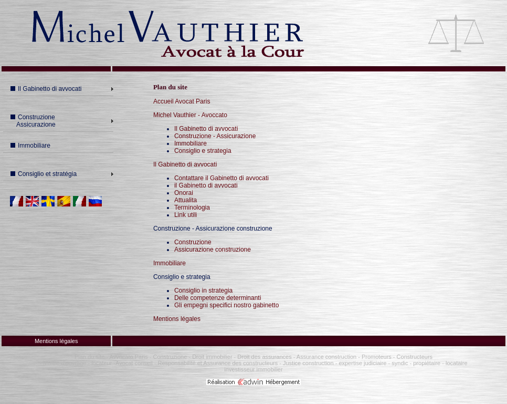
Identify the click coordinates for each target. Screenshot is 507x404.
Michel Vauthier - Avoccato (190, 115)
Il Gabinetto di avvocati (45, 88)
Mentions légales (176, 319)
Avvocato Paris (129, 357)
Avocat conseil (134, 363)
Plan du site (89, 357)
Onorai (183, 192)
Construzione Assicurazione (32, 120)
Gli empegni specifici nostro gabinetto (226, 305)
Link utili (185, 215)
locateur (101, 363)
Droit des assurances (265, 357)
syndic (400, 363)
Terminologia (192, 207)
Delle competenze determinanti (217, 298)
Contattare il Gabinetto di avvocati (221, 178)
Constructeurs (414, 357)
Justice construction (308, 363)
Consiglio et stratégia (43, 174)
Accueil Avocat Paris (181, 101)
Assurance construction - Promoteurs (343, 357)
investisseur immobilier (253, 369)
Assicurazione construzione (212, 249)
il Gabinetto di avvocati (206, 185)
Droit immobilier (212, 357)
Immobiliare (30, 145)
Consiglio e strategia (202, 150)
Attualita (185, 200)
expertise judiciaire (362, 363)
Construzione (193, 242)
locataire (457, 363)
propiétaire (426, 363)
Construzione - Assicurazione (215, 136)
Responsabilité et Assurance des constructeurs (218, 363)
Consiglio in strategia (203, 290)
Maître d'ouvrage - (66, 363)
